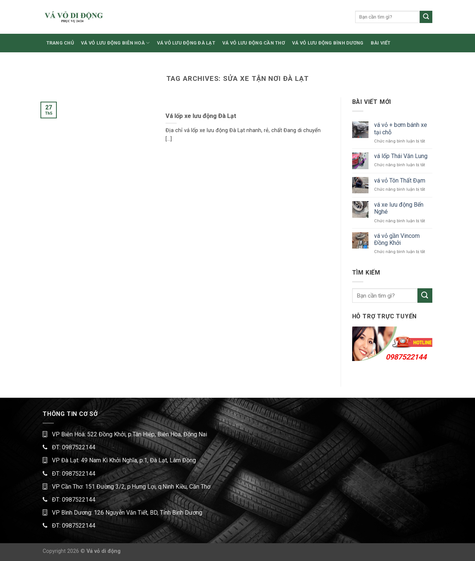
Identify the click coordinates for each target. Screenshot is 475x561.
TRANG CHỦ (60, 43)
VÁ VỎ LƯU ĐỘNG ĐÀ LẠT (186, 43)
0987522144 (406, 356)
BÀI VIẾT (381, 43)
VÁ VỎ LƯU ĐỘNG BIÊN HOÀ (115, 42)
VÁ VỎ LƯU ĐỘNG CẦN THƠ (253, 43)
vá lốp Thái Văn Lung (401, 156)
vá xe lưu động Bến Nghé (398, 208)
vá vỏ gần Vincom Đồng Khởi (397, 239)
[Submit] (426, 17)
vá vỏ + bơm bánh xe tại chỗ (400, 128)
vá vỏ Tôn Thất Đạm (399, 180)
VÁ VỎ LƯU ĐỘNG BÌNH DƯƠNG (327, 43)
